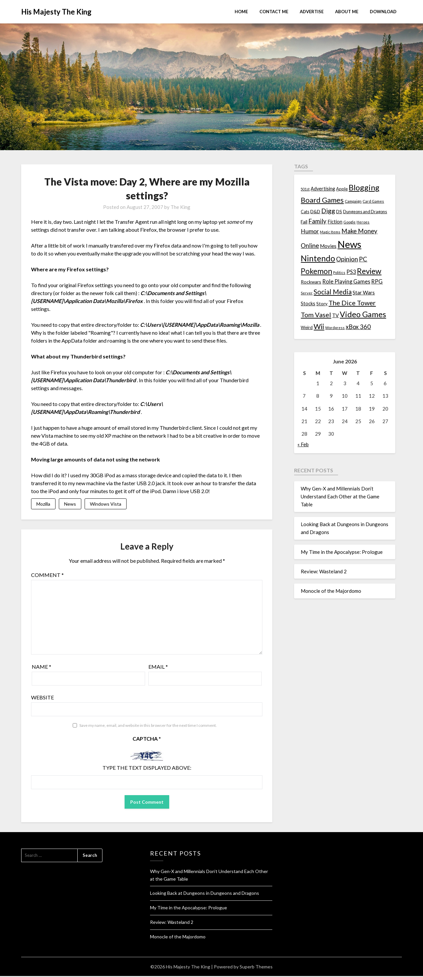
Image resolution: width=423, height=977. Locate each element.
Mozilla (43, 504)
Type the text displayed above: (146, 768)
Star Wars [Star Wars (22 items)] (364, 292)
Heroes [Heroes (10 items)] (363, 222)
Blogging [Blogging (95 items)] (364, 187)
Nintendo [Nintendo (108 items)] (318, 258)
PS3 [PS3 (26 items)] (351, 272)
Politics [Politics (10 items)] (339, 272)
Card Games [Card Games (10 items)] (373, 201)
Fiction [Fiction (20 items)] (334, 221)
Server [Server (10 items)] (307, 293)
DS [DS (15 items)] (339, 211)
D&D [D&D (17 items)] (315, 211)
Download (383, 11)
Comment (47, 576)
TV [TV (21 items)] (335, 315)
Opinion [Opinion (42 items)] (347, 259)
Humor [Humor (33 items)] (310, 231)
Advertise (312, 11)
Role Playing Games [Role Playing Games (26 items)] (346, 281)
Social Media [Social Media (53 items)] (333, 292)
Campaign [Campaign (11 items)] (353, 201)
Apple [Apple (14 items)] (342, 188)
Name (41, 667)
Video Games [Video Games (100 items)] (363, 314)
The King (180, 207)
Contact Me (273, 11)
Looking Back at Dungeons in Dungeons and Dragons (204, 894)
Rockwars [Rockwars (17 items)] (311, 282)
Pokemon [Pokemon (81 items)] (316, 271)
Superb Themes (256, 967)
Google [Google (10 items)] (349, 222)
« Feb (303, 444)
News (70, 504)
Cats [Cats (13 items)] (305, 211)
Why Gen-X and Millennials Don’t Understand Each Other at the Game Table (340, 497)
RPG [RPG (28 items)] (377, 281)
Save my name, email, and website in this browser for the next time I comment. (148, 726)
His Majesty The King (56, 11)
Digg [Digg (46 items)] (328, 211)
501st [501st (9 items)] (305, 189)
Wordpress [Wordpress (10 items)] (335, 327)
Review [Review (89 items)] (369, 271)
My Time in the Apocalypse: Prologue (342, 552)
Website (42, 698)
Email (158, 667)
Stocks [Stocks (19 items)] (308, 303)
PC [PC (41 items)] (363, 259)
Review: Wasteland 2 (324, 571)
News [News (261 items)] (349, 244)
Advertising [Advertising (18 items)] (323, 188)
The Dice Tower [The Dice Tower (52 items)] (352, 303)
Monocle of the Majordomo (331, 591)
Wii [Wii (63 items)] (319, 326)
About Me (346, 11)
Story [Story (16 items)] (321, 303)
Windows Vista (105, 504)
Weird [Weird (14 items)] (307, 327)
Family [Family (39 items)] (317, 221)
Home (241, 11)
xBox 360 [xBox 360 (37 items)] (358, 326)
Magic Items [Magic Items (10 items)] (330, 232)
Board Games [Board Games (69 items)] (322, 199)
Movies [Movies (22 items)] (328, 246)
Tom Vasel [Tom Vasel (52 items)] (316, 315)
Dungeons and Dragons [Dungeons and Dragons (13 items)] (365, 211)
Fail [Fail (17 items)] (304, 221)
